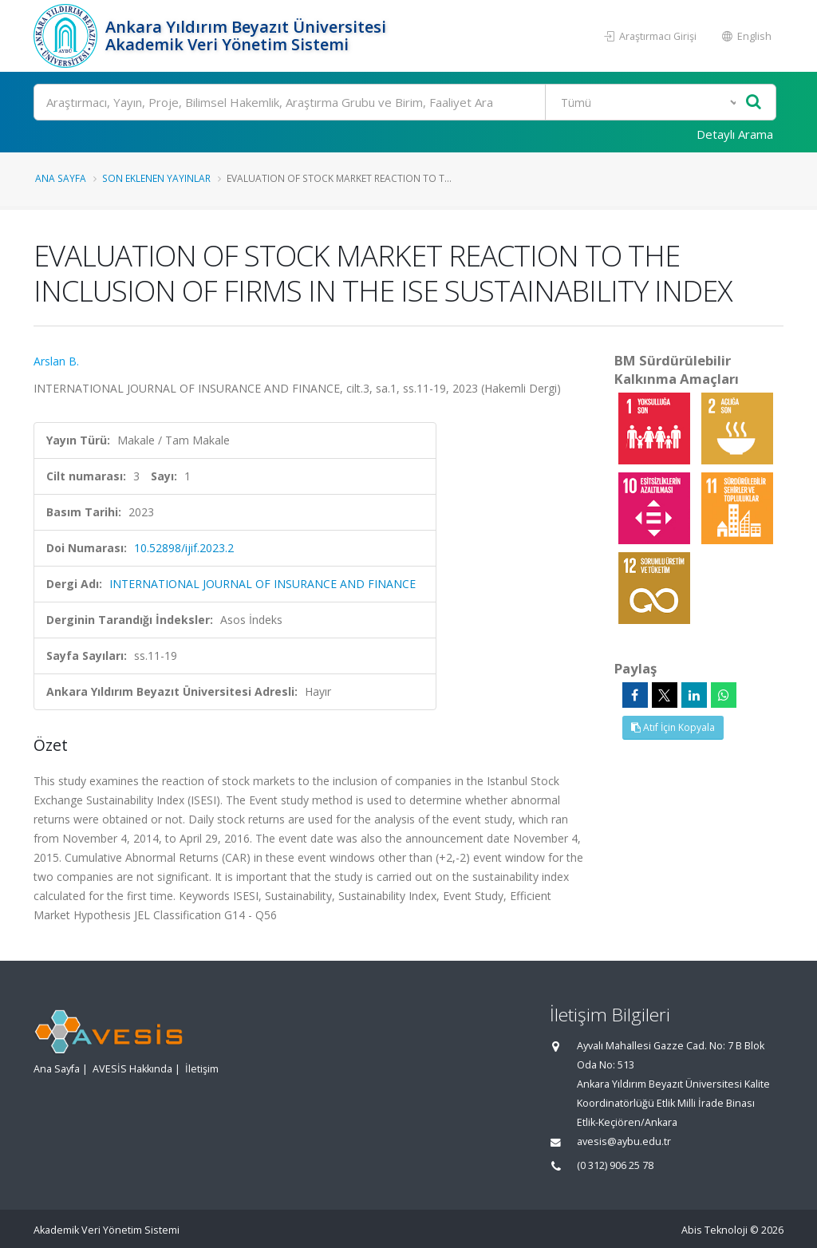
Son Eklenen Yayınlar (156, 178)
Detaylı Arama (735, 134)
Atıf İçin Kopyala (673, 727)
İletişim (202, 1069)
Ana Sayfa (60, 178)
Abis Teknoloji (714, 1230)
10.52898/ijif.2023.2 (184, 547)
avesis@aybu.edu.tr (624, 1141)
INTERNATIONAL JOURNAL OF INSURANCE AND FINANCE (262, 583)
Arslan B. (56, 361)
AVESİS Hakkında (132, 1069)
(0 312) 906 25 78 (615, 1165)
